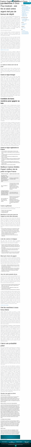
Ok (15, 445)
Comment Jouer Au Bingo (4, 305)
